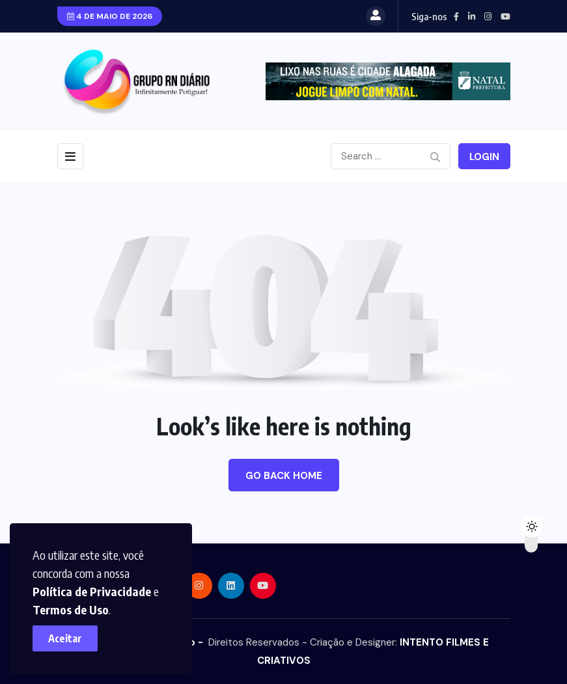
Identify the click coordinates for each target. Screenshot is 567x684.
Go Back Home (283, 475)
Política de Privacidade (92, 591)
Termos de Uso (71, 609)
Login (484, 156)
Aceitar (65, 638)
